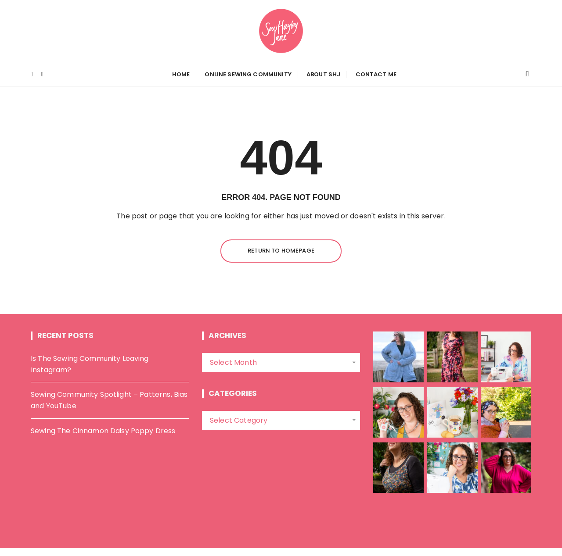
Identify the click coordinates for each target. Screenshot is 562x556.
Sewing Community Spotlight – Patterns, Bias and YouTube (109, 400)
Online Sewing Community (248, 74)
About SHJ (323, 74)
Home (181, 74)
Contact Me (376, 74)
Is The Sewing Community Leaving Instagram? (90, 364)
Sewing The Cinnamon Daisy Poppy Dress (103, 431)
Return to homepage (281, 250)
